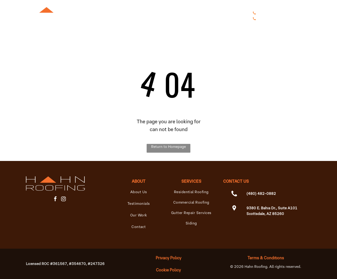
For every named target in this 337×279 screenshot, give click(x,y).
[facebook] (55, 199)
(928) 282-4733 (306, 19)
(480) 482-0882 (297, 13)
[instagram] (63, 199)
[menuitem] (103, 17)
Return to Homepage (168, 146)
